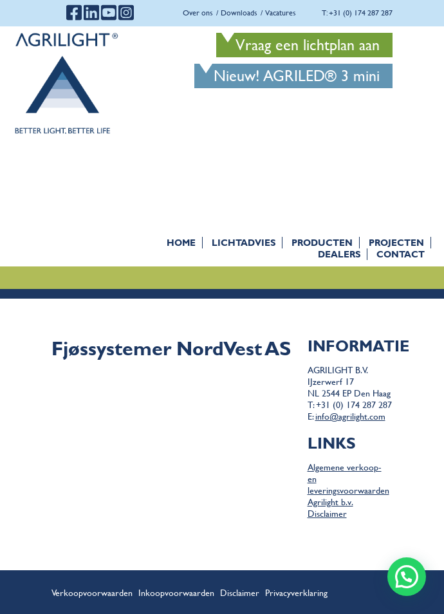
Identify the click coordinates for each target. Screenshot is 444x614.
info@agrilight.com (350, 416)
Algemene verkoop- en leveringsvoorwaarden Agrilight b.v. (348, 484)
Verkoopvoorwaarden (92, 592)
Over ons (198, 12)
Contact (400, 253)
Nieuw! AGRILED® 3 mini (297, 75)
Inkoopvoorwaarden (176, 592)
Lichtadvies (243, 242)
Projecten (396, 242)
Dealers (339, 253)
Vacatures (280, 12)
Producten (322, 242)
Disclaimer (327, 513)
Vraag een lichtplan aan (308, 44)
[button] (406, 576)
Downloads (239, 12)
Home (181, 242)
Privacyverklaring (296, 592)
